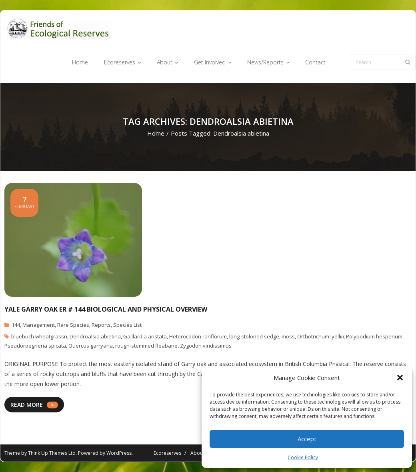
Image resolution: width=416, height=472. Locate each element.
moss (288, 336)
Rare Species (73, 325)
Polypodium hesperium (374, 336)
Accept (307, 439)
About (197, 453)
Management (38, 325)
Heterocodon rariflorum (198, 336)
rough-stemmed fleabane (146, 345)
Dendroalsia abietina (95, 336)
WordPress (119, 453)
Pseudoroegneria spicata (35, 345)
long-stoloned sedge (254, 336)
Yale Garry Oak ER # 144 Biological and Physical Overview (105, 309)
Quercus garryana (90, 345)
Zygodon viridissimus (206, 345)
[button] (400, 378)
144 (16, 325)
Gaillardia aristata (145, 336)
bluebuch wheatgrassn (39, 336)
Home (155, 133)
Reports (101, 325)
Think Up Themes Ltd (52, 453)
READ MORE (26, 404)
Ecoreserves (167, 453)
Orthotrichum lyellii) (320, 336)
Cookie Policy (303, 457)
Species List (127, 325)
